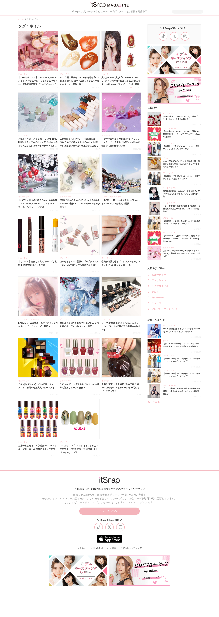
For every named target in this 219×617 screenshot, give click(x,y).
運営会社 (81, 549)
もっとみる (154, 402)
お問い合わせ (96, 549)
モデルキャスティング (131, 549)
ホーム (21, 20)
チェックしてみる (109, 511)
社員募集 (111, 549)
